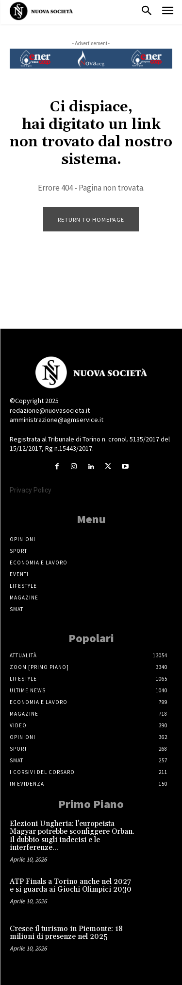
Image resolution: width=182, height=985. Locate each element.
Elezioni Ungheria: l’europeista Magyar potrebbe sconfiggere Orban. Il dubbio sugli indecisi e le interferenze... (72, 836)
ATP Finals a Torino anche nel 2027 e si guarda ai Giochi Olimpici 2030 (71, 886)
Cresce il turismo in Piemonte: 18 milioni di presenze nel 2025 (66, 933)
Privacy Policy (30, 490)
